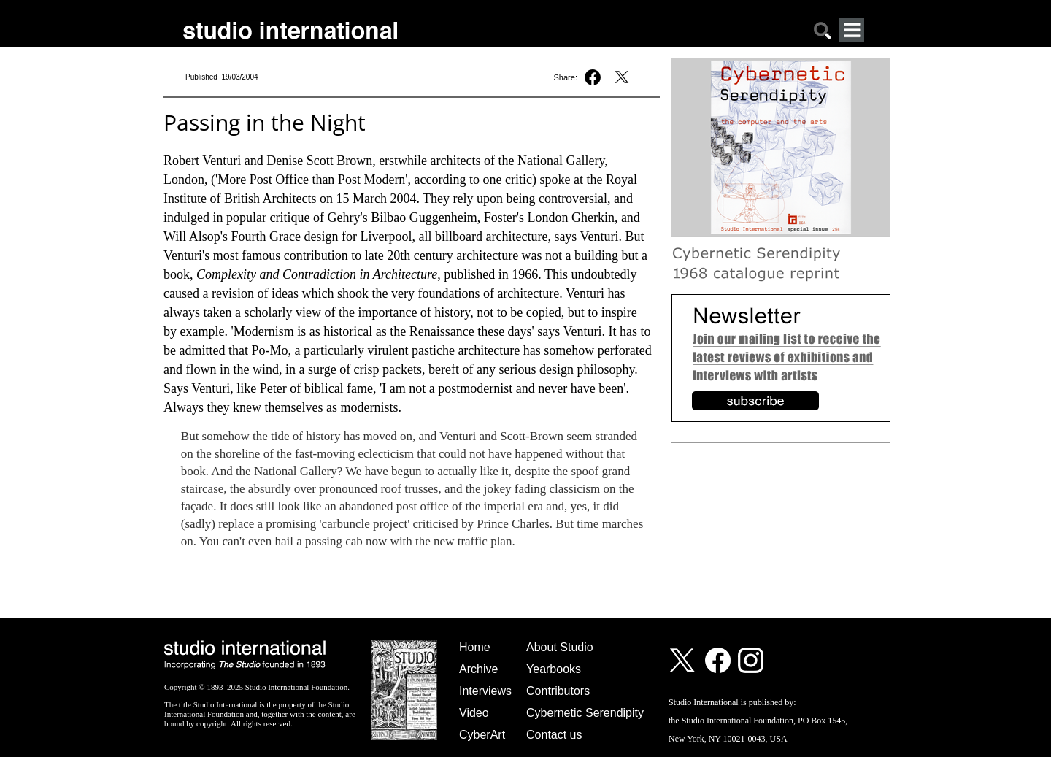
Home (474, 647)
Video (474, 713)
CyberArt (482, 735)
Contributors (558, 691)
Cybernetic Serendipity (585, 713)
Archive (478, 669)
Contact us (554, 735)
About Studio (559, 647)
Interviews (485, 691)
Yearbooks (553, 669)
